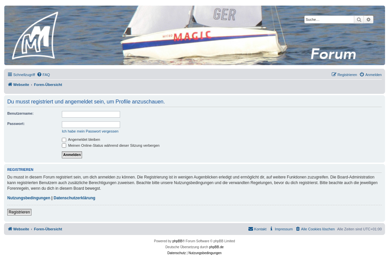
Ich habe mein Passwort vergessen (90, 131)
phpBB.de (216, 247)
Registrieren (19, 212)
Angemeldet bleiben (81, 139)
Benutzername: (20, 113)
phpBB (177, 241)
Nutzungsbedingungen (28, 198)
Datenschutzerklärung (74, 198)
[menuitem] (43, 75)
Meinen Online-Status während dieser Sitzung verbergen (110, 145)
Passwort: (16, 124)
